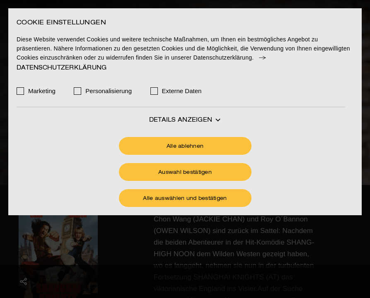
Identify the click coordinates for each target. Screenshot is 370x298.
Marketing (42, 90)
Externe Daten (182, 90)
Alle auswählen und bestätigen (185, 198)
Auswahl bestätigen (185, 172)
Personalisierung (108, 90)
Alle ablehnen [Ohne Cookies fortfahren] (185, 146)
